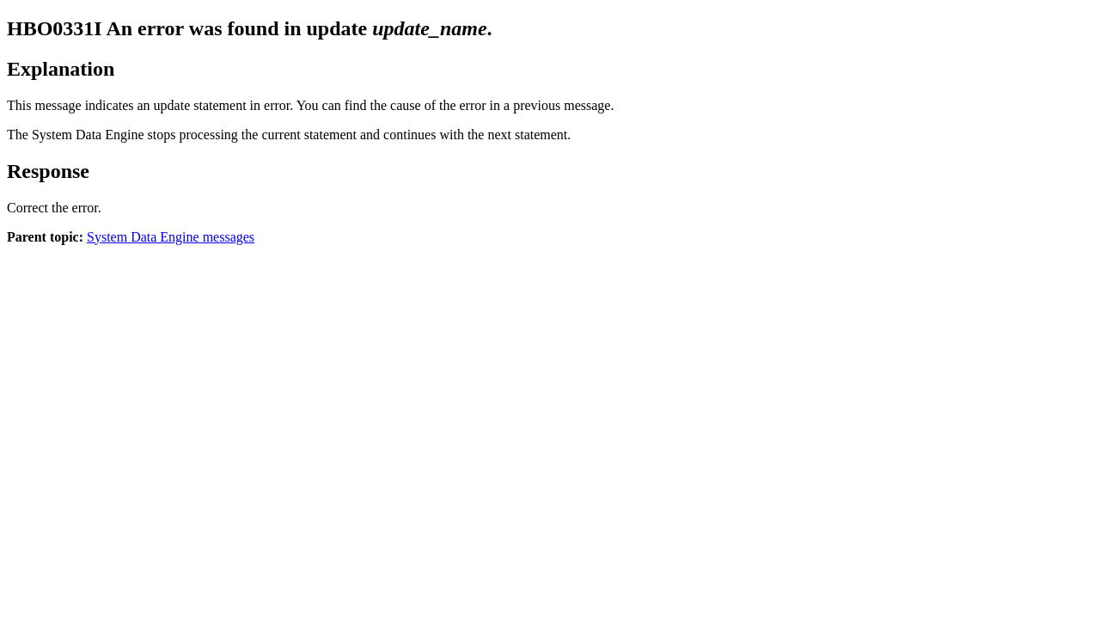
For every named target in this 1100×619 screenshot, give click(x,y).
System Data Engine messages (170, 237)
